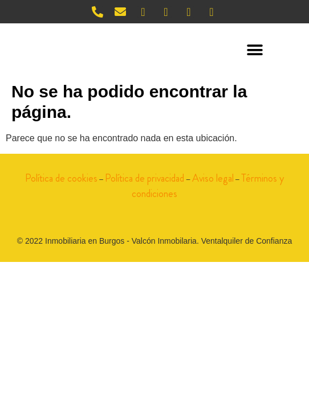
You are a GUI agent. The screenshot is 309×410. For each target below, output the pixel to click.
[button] (255, 50)
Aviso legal (213, 178)
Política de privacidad (144, 178)
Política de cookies (61, 178)
